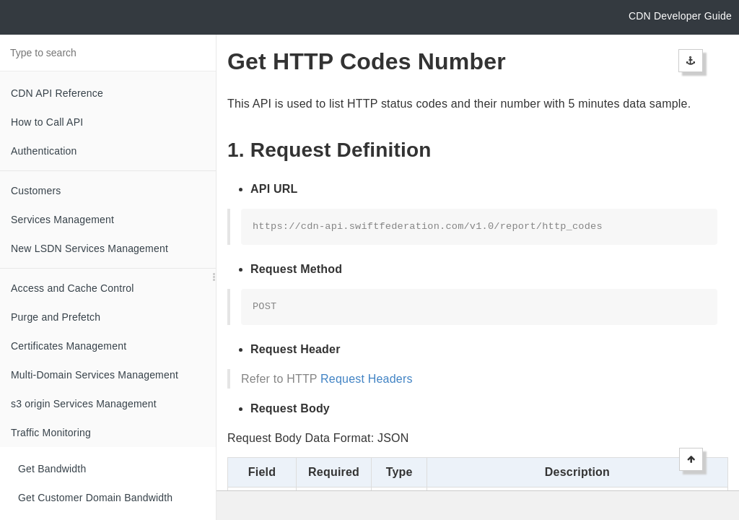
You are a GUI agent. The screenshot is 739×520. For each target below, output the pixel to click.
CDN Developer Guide (680, 16)
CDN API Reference (57, 93)
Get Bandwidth (52, 468)
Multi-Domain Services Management (94, 375)
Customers (36, 190)
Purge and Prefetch (55, 317)
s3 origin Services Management (84, 404)
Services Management (62, 219)
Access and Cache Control (72, 288)
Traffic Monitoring (51, 432)
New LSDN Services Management (89, 248)
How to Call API (47, 122)
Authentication (44, 151)
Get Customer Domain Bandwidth (95, 497)
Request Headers (366, 379)
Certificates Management (68, 346)
